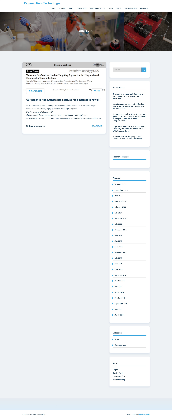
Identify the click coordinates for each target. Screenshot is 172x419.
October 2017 (120, 281)
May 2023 (118, 196)
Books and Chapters (97, 8)
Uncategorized (39, 126)
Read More (97, 126)
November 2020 (121, 218)
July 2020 (118, 224)
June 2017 (118, 286)
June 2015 (118, 309)
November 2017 (121, 275)
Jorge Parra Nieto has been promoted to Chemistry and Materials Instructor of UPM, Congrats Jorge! (129, 128)
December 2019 (120, 230)
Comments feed (119, 376)
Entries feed (118, 373)
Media (111, 8)
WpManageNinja (144, 414)
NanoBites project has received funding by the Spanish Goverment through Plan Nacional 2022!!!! (128, 106)
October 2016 (120, 298)
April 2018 (119, 269)
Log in (115, 370)
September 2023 (121, 190)
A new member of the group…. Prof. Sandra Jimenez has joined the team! (127, 137)
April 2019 (119, 247)
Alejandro (144, 8)
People (118, 8)
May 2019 (118, 241)
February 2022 (120, 207)
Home (53, 8)
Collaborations (131, 8)
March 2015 (119, 315)
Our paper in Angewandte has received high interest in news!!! (63, 100)
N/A (98, 91)
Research (62, 8)
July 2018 (118, 258)
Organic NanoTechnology (42, 3)
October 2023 (120, 184)
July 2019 (118, 235)
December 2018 (120, 252)
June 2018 (118, 264)
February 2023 (120, 201)
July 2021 (118, 213)
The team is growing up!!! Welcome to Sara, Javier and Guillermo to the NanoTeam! (128, 96)
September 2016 (121, 303)
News (71, 8)
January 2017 (120, 292)
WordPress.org (119, 380)
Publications (81, 8)
